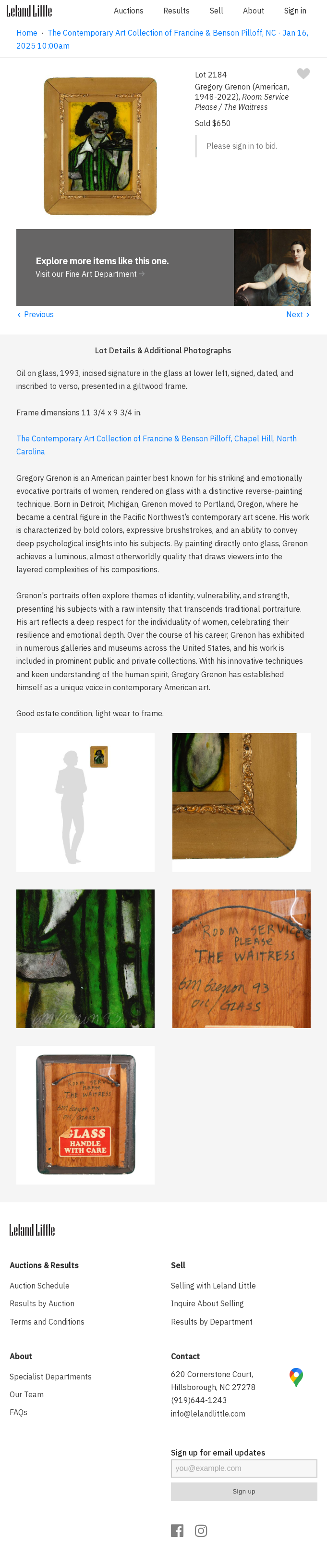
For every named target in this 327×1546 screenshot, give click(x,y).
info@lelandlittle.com (208, 1413)
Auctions (129, 10)
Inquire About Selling (207, 1303)
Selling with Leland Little (213, 1285)
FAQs (18, 1412)
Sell (216, 10)
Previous (35, 314)
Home (26, 33)
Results (176, 10)
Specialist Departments (51, 1376)
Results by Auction (42, 1303)
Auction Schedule (40, 1285)
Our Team (27, 1394)
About (253, 10)
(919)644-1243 (199, 1400)
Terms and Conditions (47, 1322)
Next (298, 314)
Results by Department (212, 1322)
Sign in (295, 10)
